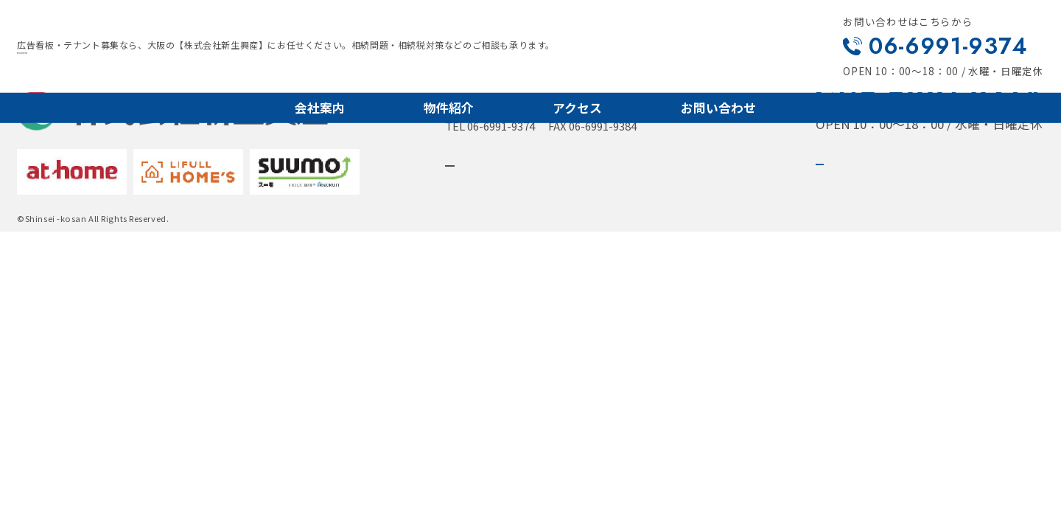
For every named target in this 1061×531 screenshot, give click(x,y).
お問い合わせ (718, 107)
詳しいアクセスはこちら (535, 168)
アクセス (577, 107)
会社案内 (320, 107)
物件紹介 (449, 107)
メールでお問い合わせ (906, 168)
